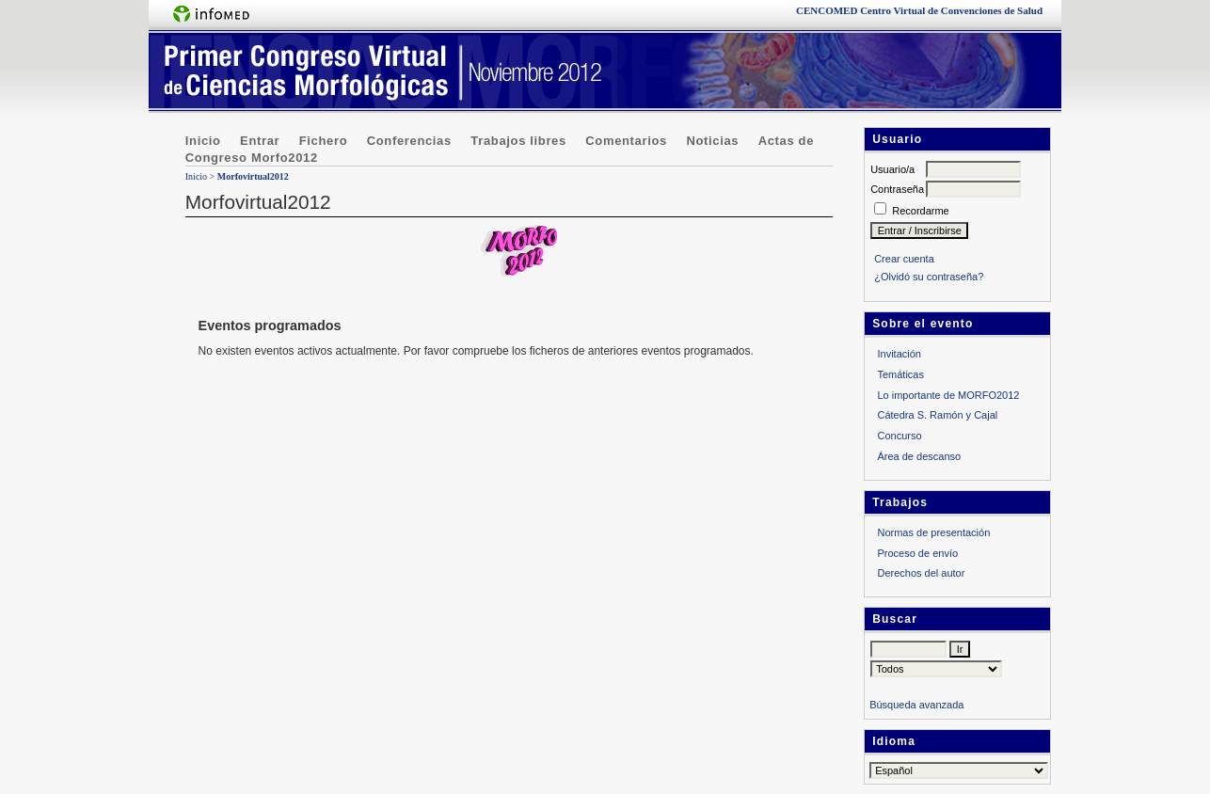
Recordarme (920, 210)
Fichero (323, 141)
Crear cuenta (904, 258)
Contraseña (897, 189)
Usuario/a (892, 169)
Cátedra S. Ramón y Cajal (937, 415)
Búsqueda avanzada (916, 704)
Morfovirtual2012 (253, 176)
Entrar (259, 141)
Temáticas (900, 374)
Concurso (899, 435)
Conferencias (409, 141)
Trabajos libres (518, 141)
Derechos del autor (920, 573)
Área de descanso (919, 456)
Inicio (203, 141)
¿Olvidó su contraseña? (928, 276)
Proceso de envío (917, 553)
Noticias (712, 141)
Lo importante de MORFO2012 (948, 395)
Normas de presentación (933, 532)
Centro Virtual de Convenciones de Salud (919, 10)
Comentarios (626, 141)
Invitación (898, 353)
